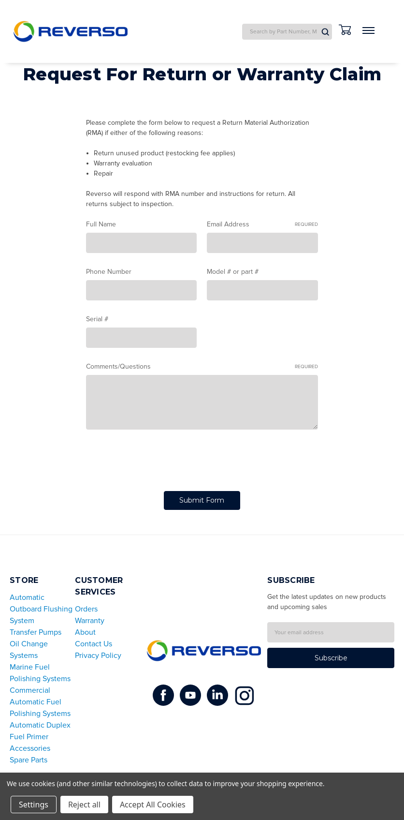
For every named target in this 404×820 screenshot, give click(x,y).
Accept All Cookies (153, 804)
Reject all (84, 804)
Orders (86, 609)
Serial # (97, 319)
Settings (33, 804)
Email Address (262, 224)
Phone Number (108, 272)
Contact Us (93, 644)
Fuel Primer (29, 737)
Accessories (30, 748)
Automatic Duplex (40, 725)
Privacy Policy (98, 655)
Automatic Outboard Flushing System (41, 609)
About (85, 632)
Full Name (101, 224)
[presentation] (159, 462)
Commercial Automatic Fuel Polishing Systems (40, 702)
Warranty (89, 621)
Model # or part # (233, 272)
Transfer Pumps (35, 632)
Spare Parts (28, 760)
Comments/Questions (202, 366)
